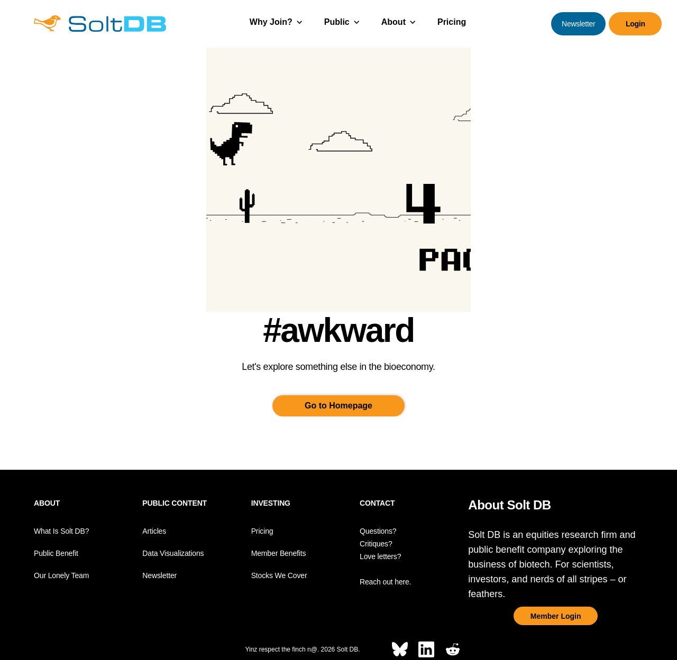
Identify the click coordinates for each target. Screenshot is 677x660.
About (393, 21)
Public (337, 21)
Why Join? (271, 21)
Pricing (451, 21)
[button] (276, 23)
